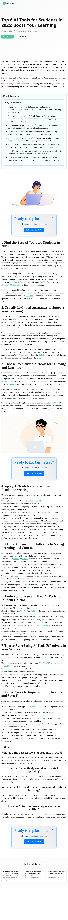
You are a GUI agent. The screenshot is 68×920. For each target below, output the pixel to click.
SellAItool (29, 296)
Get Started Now (34, 230)
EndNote (36, 625)
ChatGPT (17, 282)
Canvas (25, 559)
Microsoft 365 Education (11, 285)
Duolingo (13, 384)
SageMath (58, 378)
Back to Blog (21, 37)
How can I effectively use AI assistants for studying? (34, 770)
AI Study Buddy (19, 319)
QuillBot (43, 282)
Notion (42, 718)
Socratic (31, 319)
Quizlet (32, 707)
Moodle (16, 559)
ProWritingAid (46, 512)
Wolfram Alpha (7, 381)
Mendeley (47, 625)
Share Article (7, 37)
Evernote (33, 718)
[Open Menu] (65, 3)
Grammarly (53, 392)
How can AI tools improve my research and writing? (34, 807)
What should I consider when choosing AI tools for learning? (34, 789)
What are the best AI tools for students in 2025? (31, 752)
